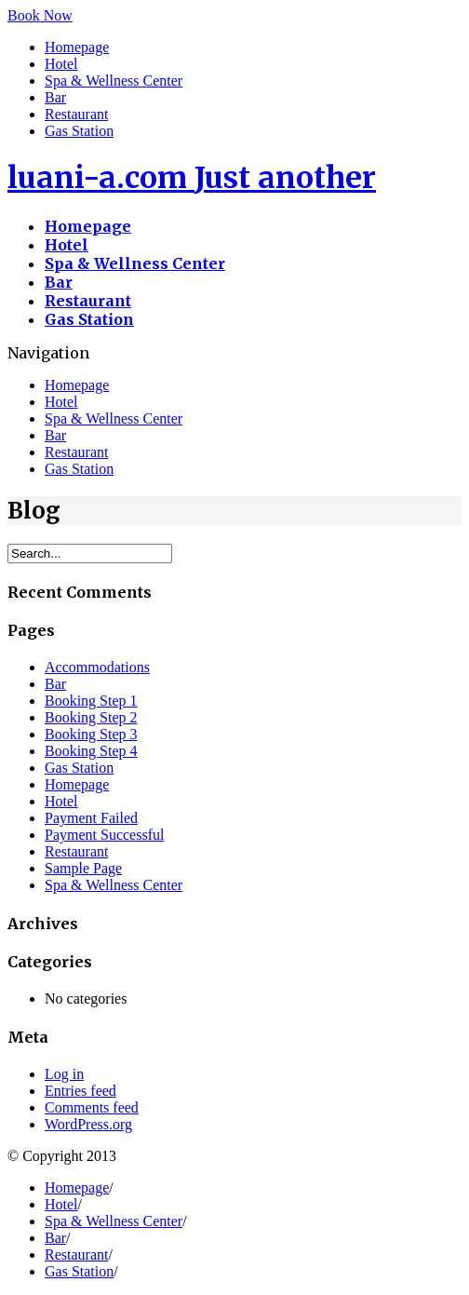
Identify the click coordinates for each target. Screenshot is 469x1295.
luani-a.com (191, 177)
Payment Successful (104, 835)
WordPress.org (88, 1124)
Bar (55, 97)
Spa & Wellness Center (113, 80)
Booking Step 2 (91, 717)
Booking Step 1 (91, 700)
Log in (64, 1074)
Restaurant (76, 114)
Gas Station (79, 131)
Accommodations (97, 667)
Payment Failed (91, 818)
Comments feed (92, 1107)
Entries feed (80, 1091)
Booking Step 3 (91, 734)
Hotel (61, 64)
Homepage (77, 47)
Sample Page (83, 868)
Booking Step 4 (91, 751)
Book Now (40, 15)
